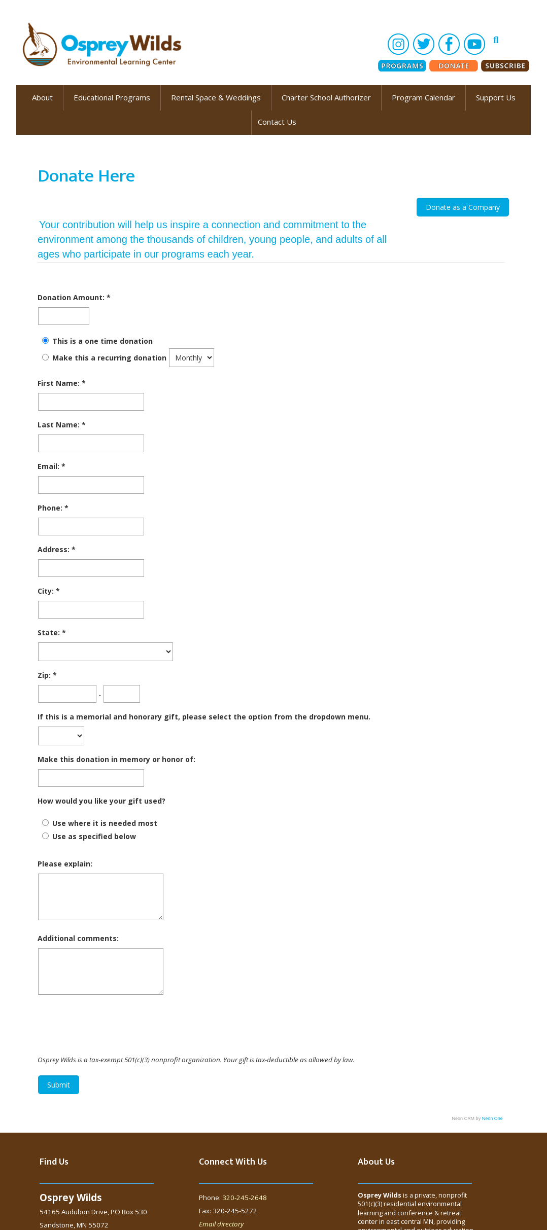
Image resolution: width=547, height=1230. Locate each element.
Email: (49, 466)
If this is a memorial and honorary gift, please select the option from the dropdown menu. (204, 716)
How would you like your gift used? (101, 801)
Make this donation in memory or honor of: (116, 759)
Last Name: (60, 424)
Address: (55, 549)
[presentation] (115, 1026)
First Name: (60, 383)
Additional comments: (78, 938)
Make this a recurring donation (109, 358)
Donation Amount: (72, 297)
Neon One (492, 1118)
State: (50, 632)
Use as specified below (94, 836)
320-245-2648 (244, 1197)
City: (47, 591)
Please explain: (65, 864)
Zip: (45, 675)
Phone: (51, 508)
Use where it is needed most (104, 823)
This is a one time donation (102, 341)
